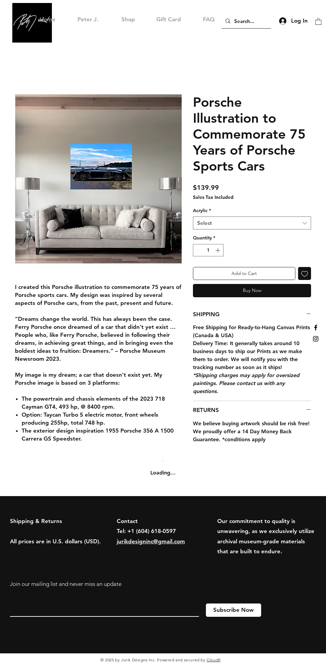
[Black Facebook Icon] (315, 327)
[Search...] (245, 21)
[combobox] (252, 222)
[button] (318, 21)
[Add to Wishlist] (304, 273)
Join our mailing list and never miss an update (65, 584)
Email (17, 598)
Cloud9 (214, 659)
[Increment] (218, 250)
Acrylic (202, 210)
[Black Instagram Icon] (315, 338)
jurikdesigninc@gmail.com (151, 541)
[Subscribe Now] (233, 610)
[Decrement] (198, 250)
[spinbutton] (208, 250)
